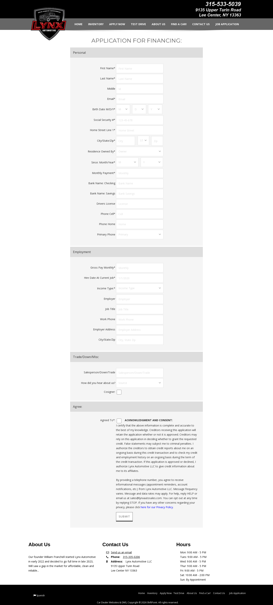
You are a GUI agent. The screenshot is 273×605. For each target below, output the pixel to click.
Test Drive (135, 24)
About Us (155, 24)
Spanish (40, 591)
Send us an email (121, 548)
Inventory (93, 24)
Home (76, 24)
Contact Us (198, 24)
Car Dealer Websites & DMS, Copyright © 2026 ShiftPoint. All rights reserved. (137, 598)
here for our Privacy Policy (157, 502)
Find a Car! (176, 24)
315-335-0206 (131, 552)
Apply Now (114, 24)
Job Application (224, 24)
